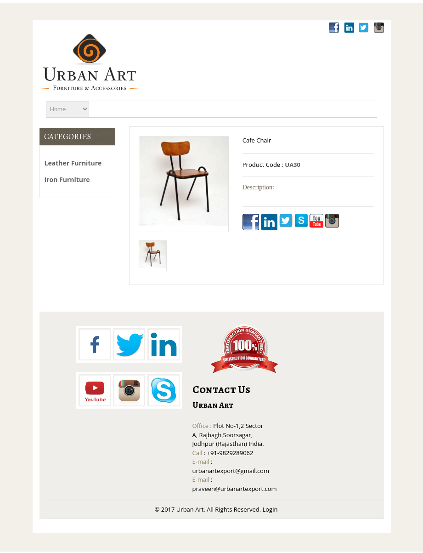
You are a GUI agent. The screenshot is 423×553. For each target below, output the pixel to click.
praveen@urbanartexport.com (234, 489)
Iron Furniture (67, 179)
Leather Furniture (73, 163)
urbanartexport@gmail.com (230, 471)
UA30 (292, 164)
